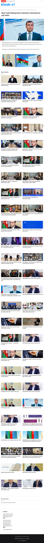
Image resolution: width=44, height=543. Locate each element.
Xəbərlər (9, 9)
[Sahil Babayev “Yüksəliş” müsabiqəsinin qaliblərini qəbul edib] (11, 176)
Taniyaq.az (27, 538)
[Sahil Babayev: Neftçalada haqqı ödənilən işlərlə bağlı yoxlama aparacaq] (33, 144)
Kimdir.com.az (22, 538)
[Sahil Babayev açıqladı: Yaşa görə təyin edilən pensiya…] (33, 354)
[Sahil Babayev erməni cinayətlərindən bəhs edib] (11, 435)
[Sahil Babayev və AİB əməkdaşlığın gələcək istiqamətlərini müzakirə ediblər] (33, 176)
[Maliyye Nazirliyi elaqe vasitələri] (11, 467)
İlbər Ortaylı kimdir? (7, 523)
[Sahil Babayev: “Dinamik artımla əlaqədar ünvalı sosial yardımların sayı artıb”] (33, 257)
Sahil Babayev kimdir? (7, 516)
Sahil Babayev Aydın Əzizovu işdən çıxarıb (31, 343)
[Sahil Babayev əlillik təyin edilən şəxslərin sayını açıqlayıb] (33, 322)
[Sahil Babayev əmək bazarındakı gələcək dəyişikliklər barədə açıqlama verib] (33, 111)
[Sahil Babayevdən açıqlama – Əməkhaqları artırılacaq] (11, 338)
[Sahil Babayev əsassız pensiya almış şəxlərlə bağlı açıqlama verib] (11, 354)
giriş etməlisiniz (13, 502)
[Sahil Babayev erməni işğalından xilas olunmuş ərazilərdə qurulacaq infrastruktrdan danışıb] (33, 435)
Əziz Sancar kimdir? (7, 521)
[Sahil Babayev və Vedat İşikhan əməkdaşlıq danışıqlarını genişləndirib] (11, 160)
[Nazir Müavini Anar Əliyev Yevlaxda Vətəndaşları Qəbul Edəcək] (33, 95)
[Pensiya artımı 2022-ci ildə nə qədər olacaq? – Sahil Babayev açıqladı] (11, 322)
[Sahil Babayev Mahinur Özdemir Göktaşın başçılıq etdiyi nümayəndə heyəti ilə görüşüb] (11, 208)
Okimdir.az (17, 538)
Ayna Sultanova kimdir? (7, 513)
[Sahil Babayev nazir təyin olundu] (33, 483)
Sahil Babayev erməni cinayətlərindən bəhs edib (11, 440)
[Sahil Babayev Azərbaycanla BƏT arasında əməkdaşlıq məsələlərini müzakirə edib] (11, 144)
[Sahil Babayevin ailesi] (11, 402)
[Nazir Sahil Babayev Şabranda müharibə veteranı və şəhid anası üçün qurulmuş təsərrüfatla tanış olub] (11, 273)
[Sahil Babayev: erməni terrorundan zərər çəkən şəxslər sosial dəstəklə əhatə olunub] (11, 451)
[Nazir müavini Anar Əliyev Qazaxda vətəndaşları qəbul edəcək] (33, 225)
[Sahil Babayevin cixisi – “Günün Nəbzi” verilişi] (33, 402)
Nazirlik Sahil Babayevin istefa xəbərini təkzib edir (33, 294)
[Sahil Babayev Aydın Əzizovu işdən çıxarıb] (33, 338)
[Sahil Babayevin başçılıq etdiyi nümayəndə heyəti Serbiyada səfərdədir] (33, 241)
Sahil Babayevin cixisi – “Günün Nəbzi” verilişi (32, 407)
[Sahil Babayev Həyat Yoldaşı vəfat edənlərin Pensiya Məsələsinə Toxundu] (33, 160)
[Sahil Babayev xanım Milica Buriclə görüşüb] (33, 273)
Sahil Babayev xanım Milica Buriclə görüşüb (31, 278)
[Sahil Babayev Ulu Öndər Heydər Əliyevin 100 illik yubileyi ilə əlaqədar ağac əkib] (11, 257)
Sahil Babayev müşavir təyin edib (29, 472)
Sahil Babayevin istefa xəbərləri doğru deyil (31, 391)
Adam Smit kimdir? (7, 520)
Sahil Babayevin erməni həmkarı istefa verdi (10, 391)
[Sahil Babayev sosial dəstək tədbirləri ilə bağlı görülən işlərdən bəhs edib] (11, 225)
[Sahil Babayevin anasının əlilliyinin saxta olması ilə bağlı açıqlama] (11, 370)
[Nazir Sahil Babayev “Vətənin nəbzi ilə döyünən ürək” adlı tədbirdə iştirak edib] (11, 241)
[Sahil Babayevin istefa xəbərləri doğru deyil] (33, 386)
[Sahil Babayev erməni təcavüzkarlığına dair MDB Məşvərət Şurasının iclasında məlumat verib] (33, 451)
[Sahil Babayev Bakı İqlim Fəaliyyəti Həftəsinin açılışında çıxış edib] (33, 79)
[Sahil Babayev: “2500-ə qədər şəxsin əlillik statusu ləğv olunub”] (11, 483)
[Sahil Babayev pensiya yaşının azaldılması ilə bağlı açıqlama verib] (11, 192)
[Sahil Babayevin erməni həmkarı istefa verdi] (11, 386)
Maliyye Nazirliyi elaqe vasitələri (7, 472)
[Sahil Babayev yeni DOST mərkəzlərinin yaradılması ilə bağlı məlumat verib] (11, 95)
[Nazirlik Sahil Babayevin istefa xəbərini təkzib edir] (33, 289)
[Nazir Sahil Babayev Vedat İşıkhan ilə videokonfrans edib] (33, 192)
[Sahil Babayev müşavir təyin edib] (33, 467)
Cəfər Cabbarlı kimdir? (7, 529)
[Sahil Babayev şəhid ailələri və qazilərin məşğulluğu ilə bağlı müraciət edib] (11, 419)
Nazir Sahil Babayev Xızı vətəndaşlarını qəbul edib (33, 132)
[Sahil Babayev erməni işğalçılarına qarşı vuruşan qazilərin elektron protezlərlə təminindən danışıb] (33, 419)
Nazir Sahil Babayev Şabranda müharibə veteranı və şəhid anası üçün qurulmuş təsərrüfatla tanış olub (11, 279)
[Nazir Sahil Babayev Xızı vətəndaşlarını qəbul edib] (33, 128)
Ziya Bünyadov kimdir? (7, 525)
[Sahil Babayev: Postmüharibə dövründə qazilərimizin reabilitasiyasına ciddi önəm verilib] (11, 289)
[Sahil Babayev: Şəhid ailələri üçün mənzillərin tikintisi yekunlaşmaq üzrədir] (33, 305)
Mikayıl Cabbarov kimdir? (8, 515)
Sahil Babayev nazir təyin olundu (29, 488)
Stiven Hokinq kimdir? (11, 1)
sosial (13, 9)
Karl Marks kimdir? (7, 524)
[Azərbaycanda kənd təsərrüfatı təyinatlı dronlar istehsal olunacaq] (11, 79)
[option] (8, 60)
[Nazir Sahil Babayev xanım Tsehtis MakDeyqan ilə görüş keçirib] (33, 208)
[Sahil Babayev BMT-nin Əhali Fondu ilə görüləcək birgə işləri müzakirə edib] (11, 128)
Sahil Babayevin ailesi (5, 407)
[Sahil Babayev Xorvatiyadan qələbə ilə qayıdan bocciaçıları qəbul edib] (11, 305)
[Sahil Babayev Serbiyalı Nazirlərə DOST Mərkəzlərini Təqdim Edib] (11, 111)
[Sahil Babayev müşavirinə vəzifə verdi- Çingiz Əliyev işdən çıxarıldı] (33, 370)
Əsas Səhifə (4, 9)
